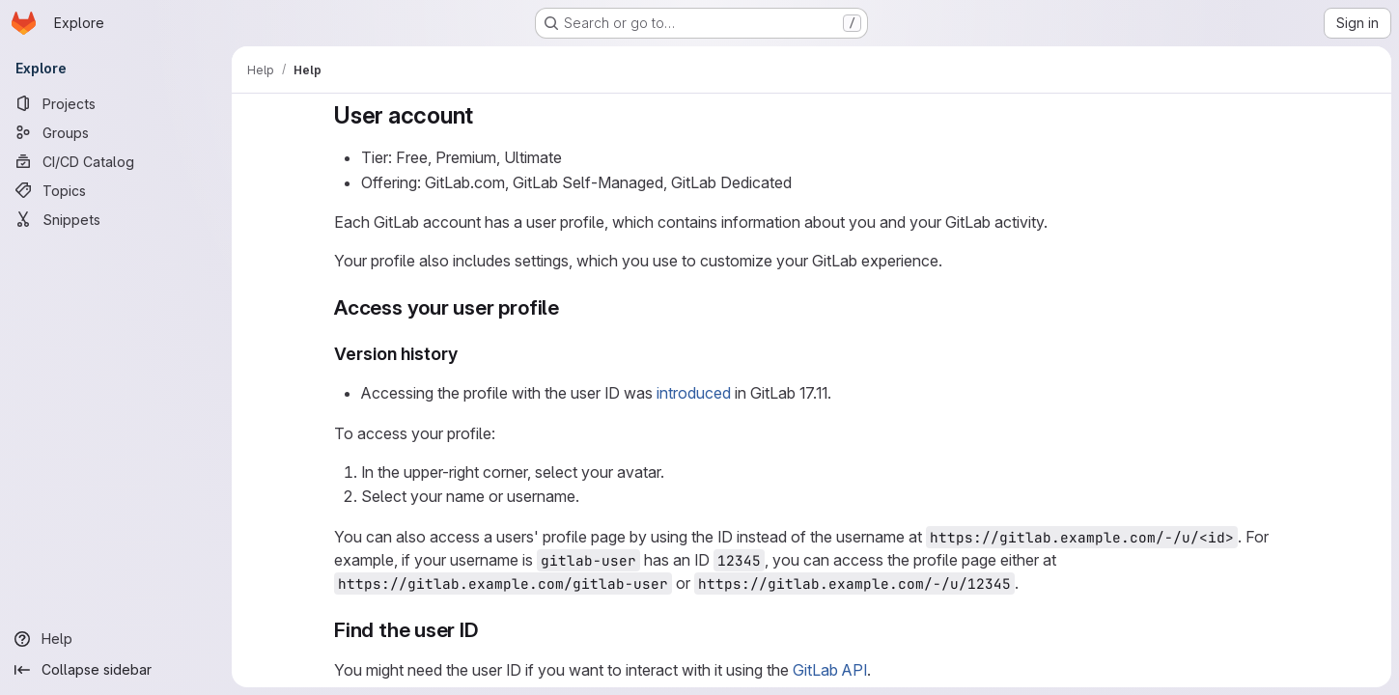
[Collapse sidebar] (116, 669)
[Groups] (116, 132)
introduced (694, 393)
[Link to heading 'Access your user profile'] (569, 307)
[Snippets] (116, 219)
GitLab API (830, 670)
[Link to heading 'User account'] (485, 115)
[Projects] (116, 103)
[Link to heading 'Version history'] (467, 354)
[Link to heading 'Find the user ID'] (489, 630)
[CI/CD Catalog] (116, 161)
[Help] (116, 639)
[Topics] (116, 190)
